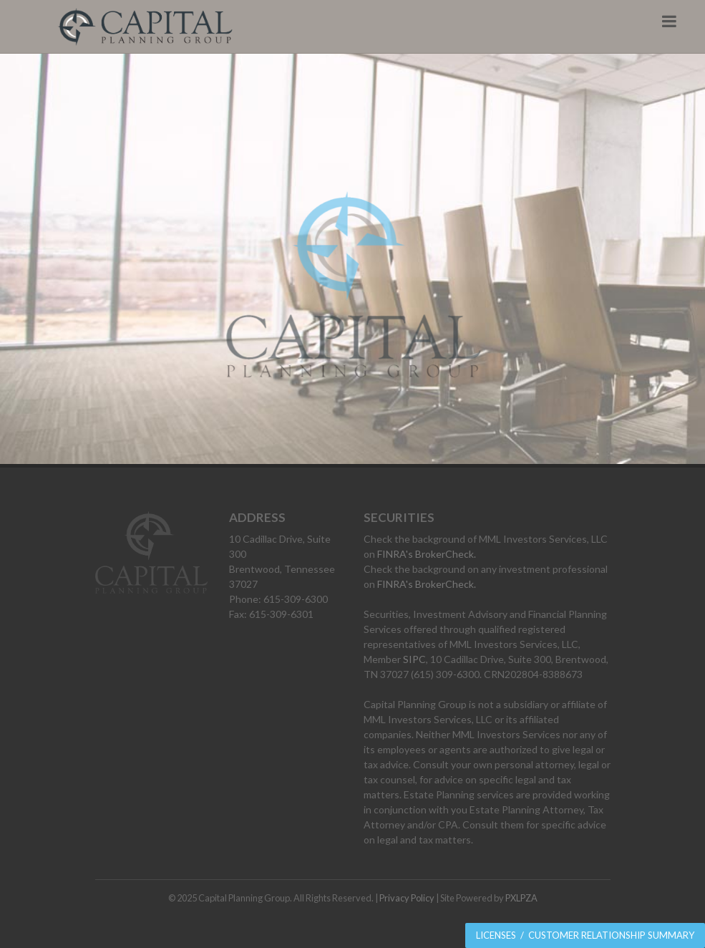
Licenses (496, 935)
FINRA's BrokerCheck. (426, 554)
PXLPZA (521, 898)
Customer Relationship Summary (611, 935)
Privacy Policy (406, 898)
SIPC (414, 659)
